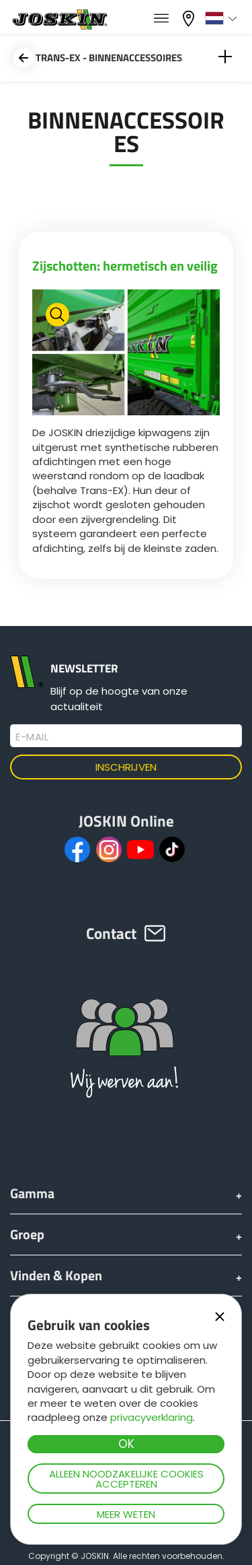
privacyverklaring (151, 1417)
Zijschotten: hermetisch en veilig (125, 265)
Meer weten (126, 1514)
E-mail (31, 737)
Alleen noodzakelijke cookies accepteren (126, 1479)
